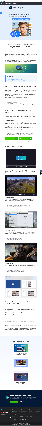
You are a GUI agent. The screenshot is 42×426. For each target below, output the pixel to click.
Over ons (30, 411)
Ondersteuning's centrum (38, 411)
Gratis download (16, 19)
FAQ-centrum (36, 413)
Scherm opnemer (14, 413)
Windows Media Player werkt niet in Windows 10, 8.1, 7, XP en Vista (21, 354)
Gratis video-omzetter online (22, 413)
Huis (1, 3)
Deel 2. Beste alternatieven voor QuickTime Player (15, 79)
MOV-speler (31, 321)
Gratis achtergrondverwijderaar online (23, 416)
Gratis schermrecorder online (22, 411)
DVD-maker (13, 416)
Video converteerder (14, 411)
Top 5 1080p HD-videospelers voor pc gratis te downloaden (21, 368)
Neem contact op (31, 413)
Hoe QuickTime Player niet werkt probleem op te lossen (21, 383)
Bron (3, 3)
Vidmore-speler (18, 8)
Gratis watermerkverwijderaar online (23, 414)
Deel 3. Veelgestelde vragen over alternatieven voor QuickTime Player (18, 80)
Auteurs (30, 414)
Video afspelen (7, 3)
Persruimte (30, 416)
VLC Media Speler (8, 199)
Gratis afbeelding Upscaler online (23, 419)
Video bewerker (14, 419)
